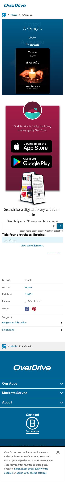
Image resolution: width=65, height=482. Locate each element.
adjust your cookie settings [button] (31, 473)
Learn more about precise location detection (41, 230)
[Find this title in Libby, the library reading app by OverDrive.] (32, 148)
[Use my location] (53, 226)
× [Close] (58, 452)
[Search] (60, 226)
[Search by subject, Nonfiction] (32, 330)
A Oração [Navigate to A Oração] (27, 14)
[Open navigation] (58, 5)
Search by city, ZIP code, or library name (32, 221)
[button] (32, 384)
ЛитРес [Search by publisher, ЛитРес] (29, 294)
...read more (54, 252)
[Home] (15, 6)
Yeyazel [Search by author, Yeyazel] (34, 44)
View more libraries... (33, 245)
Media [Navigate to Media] (14, 14)
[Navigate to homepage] (4, 15)
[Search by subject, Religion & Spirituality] (32, 323)
